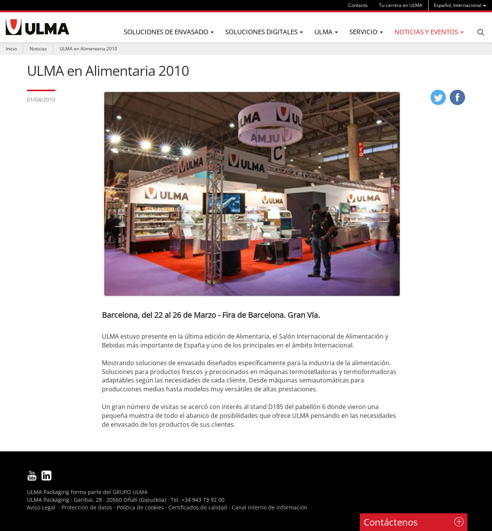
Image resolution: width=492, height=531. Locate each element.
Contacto (357, 5)
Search (480, 32)
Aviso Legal (41, 507)
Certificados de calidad (197, 507)
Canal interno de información (270, 507)
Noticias (38, 48)
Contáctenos (390, 522)
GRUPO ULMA (130, 492)
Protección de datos (87, 507)
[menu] (460, 5)
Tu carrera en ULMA (400, 5)
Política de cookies (140, 507)
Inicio (11, 48)
